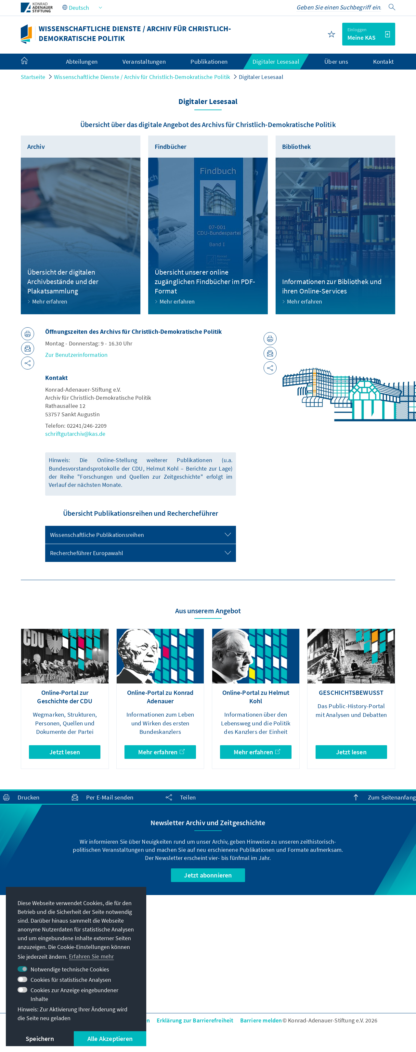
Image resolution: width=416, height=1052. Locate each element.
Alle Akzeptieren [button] (110, 1038)
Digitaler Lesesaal (261, 77)
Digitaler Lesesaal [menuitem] (276, 61)
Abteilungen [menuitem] (82, 61)
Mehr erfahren (161, 752)
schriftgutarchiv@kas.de (75, 433)
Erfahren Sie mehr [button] (91, 956)
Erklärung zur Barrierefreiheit (195, 1020)
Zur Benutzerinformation (76, 354)
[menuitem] (31, 62)
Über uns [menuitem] (336, 61)
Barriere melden (261, 1020)
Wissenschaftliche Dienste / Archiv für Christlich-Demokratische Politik (142, 77)
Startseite (33, 77)
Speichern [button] (40, 1038)
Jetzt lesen (64, 752)
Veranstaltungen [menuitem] (144, 61)
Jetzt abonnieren (208, 875)
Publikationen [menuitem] (209, 61)
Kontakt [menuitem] (383, 61)
